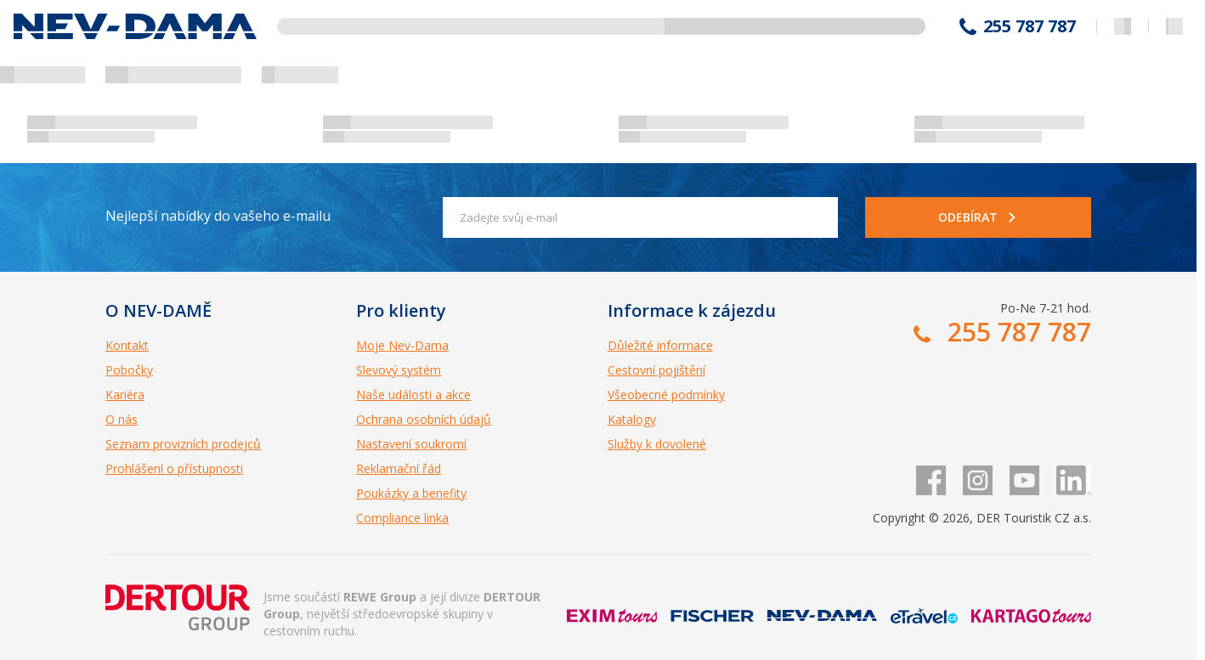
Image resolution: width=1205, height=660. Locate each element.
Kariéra (124, 394)
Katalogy (632, 419)
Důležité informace (660, 345)
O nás (121, 419)
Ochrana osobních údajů (423, 419)
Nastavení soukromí (411, 444)
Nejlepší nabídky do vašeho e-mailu (218, 215)
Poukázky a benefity (411, 493)
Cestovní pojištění (656, 370)
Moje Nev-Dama (402, 345)
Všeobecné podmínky (666, 394)
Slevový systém (398, 370)
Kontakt (127, 345)
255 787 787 (1029, 26)
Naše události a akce (413, 394)
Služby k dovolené (657, 444)
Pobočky (129, 370)
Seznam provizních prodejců (183, 444)
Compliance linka (402, 518)
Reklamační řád (398, 468)
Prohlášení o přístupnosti (174, 468)
